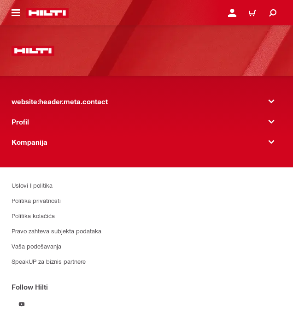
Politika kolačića (33, 215)
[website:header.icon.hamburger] (16, 13)
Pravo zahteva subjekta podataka (56, 230)
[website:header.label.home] (47, 13)
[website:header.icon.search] (273, 13)
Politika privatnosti (36, 200)
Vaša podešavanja (36, 246)
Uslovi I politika (32, 185)
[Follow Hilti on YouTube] (22, 304)
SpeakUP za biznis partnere (49, 261)
